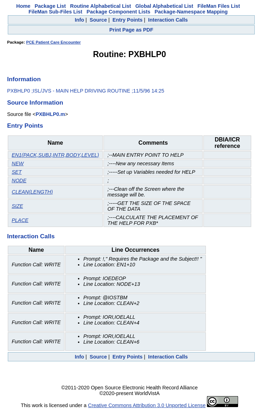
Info (79, 20)
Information (24, 79)
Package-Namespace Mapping (190, 12)
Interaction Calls (168, 20)
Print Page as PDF (131, 30)
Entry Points (128, 20)
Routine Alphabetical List (100, 6)
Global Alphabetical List (164, 6)
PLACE (20, 220)
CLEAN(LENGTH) (32, 192)
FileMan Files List (218, 6)
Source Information (35, 102)
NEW (18, 163)
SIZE (17, 206)
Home (23, 6)
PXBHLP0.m (50, 114)
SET (17, 172)
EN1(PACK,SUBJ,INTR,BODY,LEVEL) (55, 155)
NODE (19, 180)
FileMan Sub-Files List (55, 12)
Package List (50, 6)
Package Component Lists (118, 12)
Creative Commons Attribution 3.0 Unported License (146, 405)
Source (98, 20)
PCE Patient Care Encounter (53, 42)
